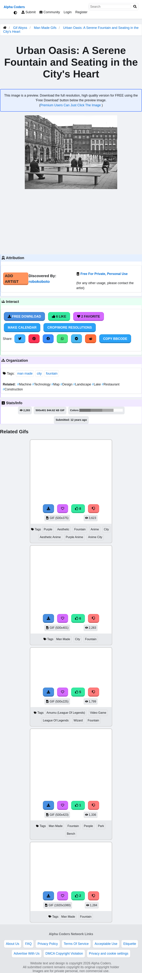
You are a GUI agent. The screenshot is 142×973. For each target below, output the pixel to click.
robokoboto (39, 281)
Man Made (63, 639)
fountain (52, 373)
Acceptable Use (106, 944)
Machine (24, 384)
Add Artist (11, 279)
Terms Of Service (76, 944)
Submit (28, 12)
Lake (97, 384)
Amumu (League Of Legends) (65, 712)
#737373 (85, 410)
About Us (12, 944)
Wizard (78, 720)
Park (101, 826)
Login (68, 12)
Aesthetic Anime (50, 537)
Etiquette (129, 944)
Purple (48, 529)
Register (81, 12)
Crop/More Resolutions (69, 327)
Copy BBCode (115, 339)
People (88, 826)
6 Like (59, 316)
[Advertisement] (71, 221)
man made (25, 373)
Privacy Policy (48, 944)
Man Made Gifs (45, 28)
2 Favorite (88, 316)
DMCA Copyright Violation (64, 953)
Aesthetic (63, 529)
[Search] (135, 6)
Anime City (95, 537)
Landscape (82, 384)
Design (66, 384)
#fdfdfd (118, 410)
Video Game (98, 712)
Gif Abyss (20, 28)
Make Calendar (22, 327)
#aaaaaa (108, 410)
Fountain (80, 529)
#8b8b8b (96, 410)
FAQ (28, 944)
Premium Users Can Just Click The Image (71, 105)
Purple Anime (74, 537)
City (106, 529)
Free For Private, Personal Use (104, 274)
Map (55, 384)
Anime (95, 529)
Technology (42, 384)
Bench (71, 833)
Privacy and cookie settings (108, 953)
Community (49, 12)
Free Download (24, 316)
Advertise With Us (27, 953)
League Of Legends (56, 720)
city (39, 373)
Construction (13, 389)
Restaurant (110, 384)
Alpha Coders (14, 7)
